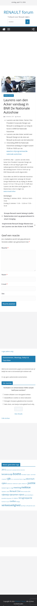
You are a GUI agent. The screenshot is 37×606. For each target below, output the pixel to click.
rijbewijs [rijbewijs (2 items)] (5, 488)
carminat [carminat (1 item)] (33, 468)
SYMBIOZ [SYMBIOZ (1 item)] (16, 492)
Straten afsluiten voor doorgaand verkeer (17, 388)
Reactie (5, 244)
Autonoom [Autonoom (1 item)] (9, 463)
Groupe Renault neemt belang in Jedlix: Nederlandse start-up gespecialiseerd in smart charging (18, 212)
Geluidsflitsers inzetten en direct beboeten (17, 391)
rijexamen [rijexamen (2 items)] (13, 488)
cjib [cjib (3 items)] (9, 472)
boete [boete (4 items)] (17, 468)
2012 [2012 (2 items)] (4, 463)
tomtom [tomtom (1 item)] (4, 495)
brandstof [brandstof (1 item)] (23, 468)
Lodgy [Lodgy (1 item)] (11, 481)
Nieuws (19, 112)
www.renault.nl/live (9, 187)
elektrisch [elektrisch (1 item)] (9, 477)
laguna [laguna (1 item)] (8, 481)
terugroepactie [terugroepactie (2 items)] (25, 491)
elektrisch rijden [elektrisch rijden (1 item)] (17, 477)
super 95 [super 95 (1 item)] (11, 492)
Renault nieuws (8, 95)
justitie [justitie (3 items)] (31, 476)
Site (3, 290)
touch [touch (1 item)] (7, 495)
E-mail (4, 280)
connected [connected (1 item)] (16, 473)
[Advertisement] (18, 51)
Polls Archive (6, 412)
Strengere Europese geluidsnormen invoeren (18, 395)
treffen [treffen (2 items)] (13, 495)
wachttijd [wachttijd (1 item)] (23, 499)
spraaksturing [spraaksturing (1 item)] (5, 492)
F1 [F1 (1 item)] (26, 477)
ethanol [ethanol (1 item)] (24, 477)
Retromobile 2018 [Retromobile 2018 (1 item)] (25, 485)
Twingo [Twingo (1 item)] (18, 495)
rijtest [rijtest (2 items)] (21, 488)
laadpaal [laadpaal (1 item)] (4, 481)
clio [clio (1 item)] (12, 473)
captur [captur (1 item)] (28, 468)
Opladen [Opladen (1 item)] (4, 485)
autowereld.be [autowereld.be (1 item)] (16, 463)
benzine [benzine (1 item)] (22, 463)
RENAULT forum (18, 12)
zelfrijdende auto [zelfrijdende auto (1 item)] (30, 499)
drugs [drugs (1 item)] (24, 473)
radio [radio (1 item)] (8, 485)
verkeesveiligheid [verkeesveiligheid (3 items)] (11, 498)
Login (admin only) (7, 347)
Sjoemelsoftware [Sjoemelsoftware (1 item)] (28, 488)
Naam (4, 271)
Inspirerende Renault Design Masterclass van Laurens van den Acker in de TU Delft (19, 221)
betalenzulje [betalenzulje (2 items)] (7, 468)
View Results (18, 408)
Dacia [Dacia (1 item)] (20, 473)
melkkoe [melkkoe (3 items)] (26, 481)
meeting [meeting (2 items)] (17, 481)
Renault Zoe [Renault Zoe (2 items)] (15, 485)
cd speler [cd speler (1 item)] (4, 473)
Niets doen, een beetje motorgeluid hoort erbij (19, 398)
